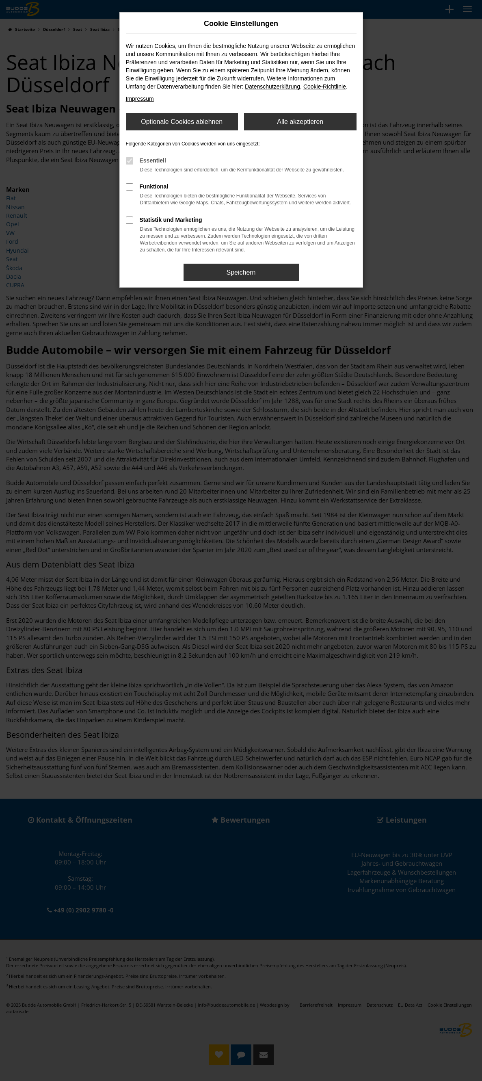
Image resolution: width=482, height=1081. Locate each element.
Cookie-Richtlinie (324, 86)
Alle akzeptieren (300, 121)
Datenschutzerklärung (272, 86)
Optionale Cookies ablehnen (182, 121)
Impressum (140, 98)
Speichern (240, 272)
